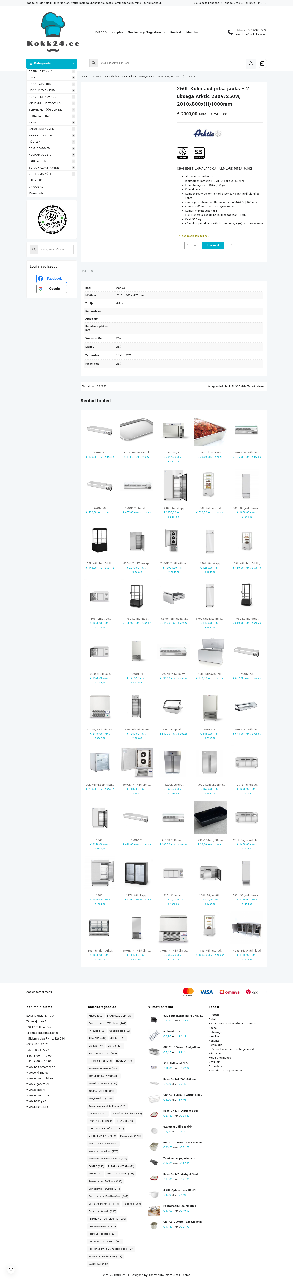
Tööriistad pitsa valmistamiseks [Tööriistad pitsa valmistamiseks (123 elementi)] (111, 1249)
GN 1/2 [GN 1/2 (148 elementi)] (96, 1046)
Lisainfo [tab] (87, 271)
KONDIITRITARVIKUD (52, 97)
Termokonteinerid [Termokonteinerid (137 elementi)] (102, 1226)
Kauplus (214, 1036)
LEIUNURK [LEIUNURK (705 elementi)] (125, 1121)
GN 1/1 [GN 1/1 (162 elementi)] (118, 1038)
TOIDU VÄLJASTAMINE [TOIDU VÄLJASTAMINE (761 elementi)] (105, 1241)
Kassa (213, 1027)
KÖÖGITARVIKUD (52, 84)
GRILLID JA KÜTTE (52, 174)
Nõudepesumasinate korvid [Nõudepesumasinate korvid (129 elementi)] (108, 1158)
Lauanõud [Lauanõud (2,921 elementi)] (98, 1113)
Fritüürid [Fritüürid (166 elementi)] (97, 1031)
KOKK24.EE (122, 1275)
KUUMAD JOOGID (52, 155)
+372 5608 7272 (256, 30)
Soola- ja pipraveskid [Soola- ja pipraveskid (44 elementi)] (104, 1204)
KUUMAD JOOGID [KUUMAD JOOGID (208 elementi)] (102, 1091)
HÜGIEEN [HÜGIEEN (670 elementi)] (124, 1061)
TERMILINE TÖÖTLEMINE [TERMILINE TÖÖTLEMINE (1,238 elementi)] (107, 1219)
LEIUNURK (35, 180)
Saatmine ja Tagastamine (225, 1070)
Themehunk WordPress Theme (169, 1275)
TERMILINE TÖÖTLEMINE (52, 110)
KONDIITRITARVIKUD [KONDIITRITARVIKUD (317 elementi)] (104, 1076)
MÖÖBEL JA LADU (52, 135)
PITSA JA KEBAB (52, 116)
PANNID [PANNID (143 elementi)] (96, 1166)
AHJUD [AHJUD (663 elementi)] (96, 1016)
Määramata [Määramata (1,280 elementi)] (131, 1136)
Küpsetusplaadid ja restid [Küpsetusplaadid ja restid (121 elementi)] (108, 1106)
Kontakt (214, 1040)
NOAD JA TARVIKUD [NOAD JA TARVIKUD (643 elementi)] (104, 1143)
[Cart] (262, 63)
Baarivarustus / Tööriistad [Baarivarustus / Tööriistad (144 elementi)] (107, 1023)
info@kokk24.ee (256, 34)
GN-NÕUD (52, 77)
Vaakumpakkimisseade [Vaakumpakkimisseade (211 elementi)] (105, 1256)
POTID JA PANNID (52, 71)
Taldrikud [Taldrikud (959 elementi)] (132, 1204)
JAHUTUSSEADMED (52, 129)
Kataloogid (216, 1032)
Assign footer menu (39, 991)
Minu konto (216, 1053)
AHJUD (52, 122)
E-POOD (214, 1015)
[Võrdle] (230, 245)
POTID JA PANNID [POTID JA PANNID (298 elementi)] (120, 1173)
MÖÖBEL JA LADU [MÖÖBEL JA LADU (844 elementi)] (102, 1136)
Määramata (36, 193)
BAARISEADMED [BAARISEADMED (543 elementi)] (119, 1016)
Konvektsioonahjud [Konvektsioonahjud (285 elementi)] (103, 1083)
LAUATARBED (52, 161)
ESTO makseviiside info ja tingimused (233, 1023)
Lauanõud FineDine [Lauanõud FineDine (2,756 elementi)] (127, 1113)
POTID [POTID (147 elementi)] (96, 1173)
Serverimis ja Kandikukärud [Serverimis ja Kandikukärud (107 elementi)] (108, 1196)
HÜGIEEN (52, 142)
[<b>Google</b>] (51, 289)
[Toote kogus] (187, 245)
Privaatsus (216, 1066)
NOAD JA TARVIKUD (52, 90)
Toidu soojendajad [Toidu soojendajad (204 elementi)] (103, 1234)
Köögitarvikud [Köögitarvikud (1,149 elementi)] (101, 1098)
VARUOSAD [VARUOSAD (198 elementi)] (98, 1264)
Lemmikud (215, 1044)
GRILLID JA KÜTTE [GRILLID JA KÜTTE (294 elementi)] (103, 1053)
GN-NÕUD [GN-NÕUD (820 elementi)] (97, 1038)
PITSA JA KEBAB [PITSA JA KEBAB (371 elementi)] (121, 1166)
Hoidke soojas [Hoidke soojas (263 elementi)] (100, 1061)
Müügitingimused (220, 1057)
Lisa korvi (213, 245)
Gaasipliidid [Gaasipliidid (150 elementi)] (119, 1031)
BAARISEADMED (52, 148)
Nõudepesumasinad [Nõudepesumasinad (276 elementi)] (103, 1151)
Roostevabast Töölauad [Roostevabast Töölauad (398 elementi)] (105, 1181)
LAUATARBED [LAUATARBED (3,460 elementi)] (100, 1121)
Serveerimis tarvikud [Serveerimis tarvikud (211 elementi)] (104, 1188)
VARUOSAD (36, 186)
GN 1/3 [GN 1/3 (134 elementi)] (115, 1046)
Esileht (213, 1019)
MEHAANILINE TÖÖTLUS (52, 103)
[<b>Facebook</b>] (51, 279)
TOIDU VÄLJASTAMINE (52, 167)
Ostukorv (214, 1062)
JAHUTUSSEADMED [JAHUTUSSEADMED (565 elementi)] (103, 1068)
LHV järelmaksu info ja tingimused (231, 1049)
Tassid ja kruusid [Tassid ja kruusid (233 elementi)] (102, 1211)
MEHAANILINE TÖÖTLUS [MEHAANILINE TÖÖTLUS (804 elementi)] (106, 1128)
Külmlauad (258, 386)
